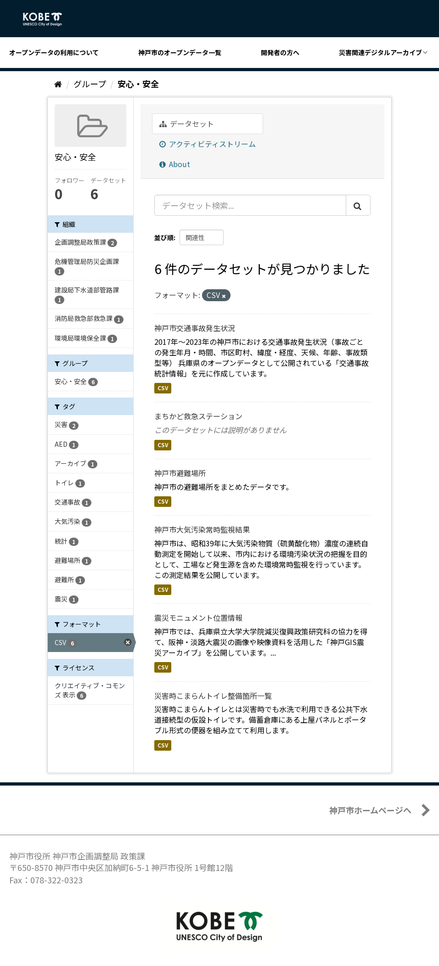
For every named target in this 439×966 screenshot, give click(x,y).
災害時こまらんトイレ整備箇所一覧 (213, 695)
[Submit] (358, 205)
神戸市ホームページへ (370, 810)
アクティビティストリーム (207, 143)
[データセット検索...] (250, 205)
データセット (186, 123)
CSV (163, 388)
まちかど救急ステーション (198, 415)
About (174, 163)
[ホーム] (58, 84)
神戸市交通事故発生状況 (194, 327)
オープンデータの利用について (54, 52)
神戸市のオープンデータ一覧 (179, 52)
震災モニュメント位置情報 (198, 617)
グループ (89, 84)
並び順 (164, 237)
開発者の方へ (280, 52)
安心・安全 (138, 84)
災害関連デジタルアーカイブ (380, 52)
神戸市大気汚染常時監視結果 (202, 529)
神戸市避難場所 (180, 472)
